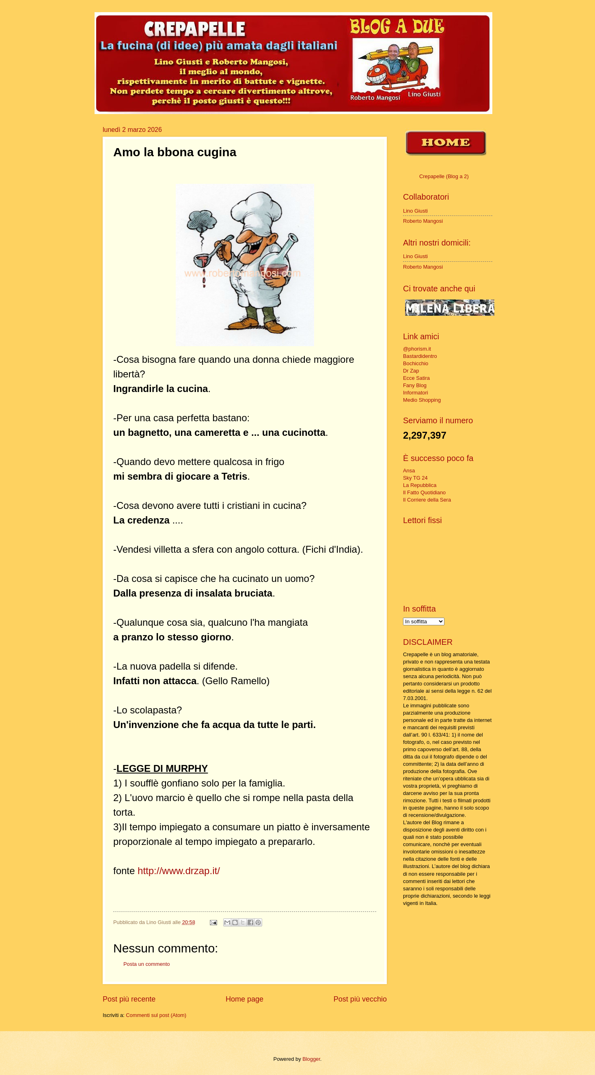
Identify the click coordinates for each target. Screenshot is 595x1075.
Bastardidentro (420, 356)
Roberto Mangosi (423, 221)
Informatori (415, 393)
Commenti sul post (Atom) (156, 1015)
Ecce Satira (416, 378)
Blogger (311, 1059)
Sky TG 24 (415, 478)
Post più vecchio (360, 999)
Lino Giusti (415, 211)
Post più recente (129, 999)
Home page (244, 999)
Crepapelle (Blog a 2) (444, 176)
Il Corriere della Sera (427, 500)
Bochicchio (415, 363)
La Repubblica (419, 485)
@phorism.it (417, 349)
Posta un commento (146, 964)
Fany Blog (415, 385)
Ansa (409, 470)
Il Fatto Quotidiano (424, 492)
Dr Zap (411, 371)
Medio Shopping (422, 400)
